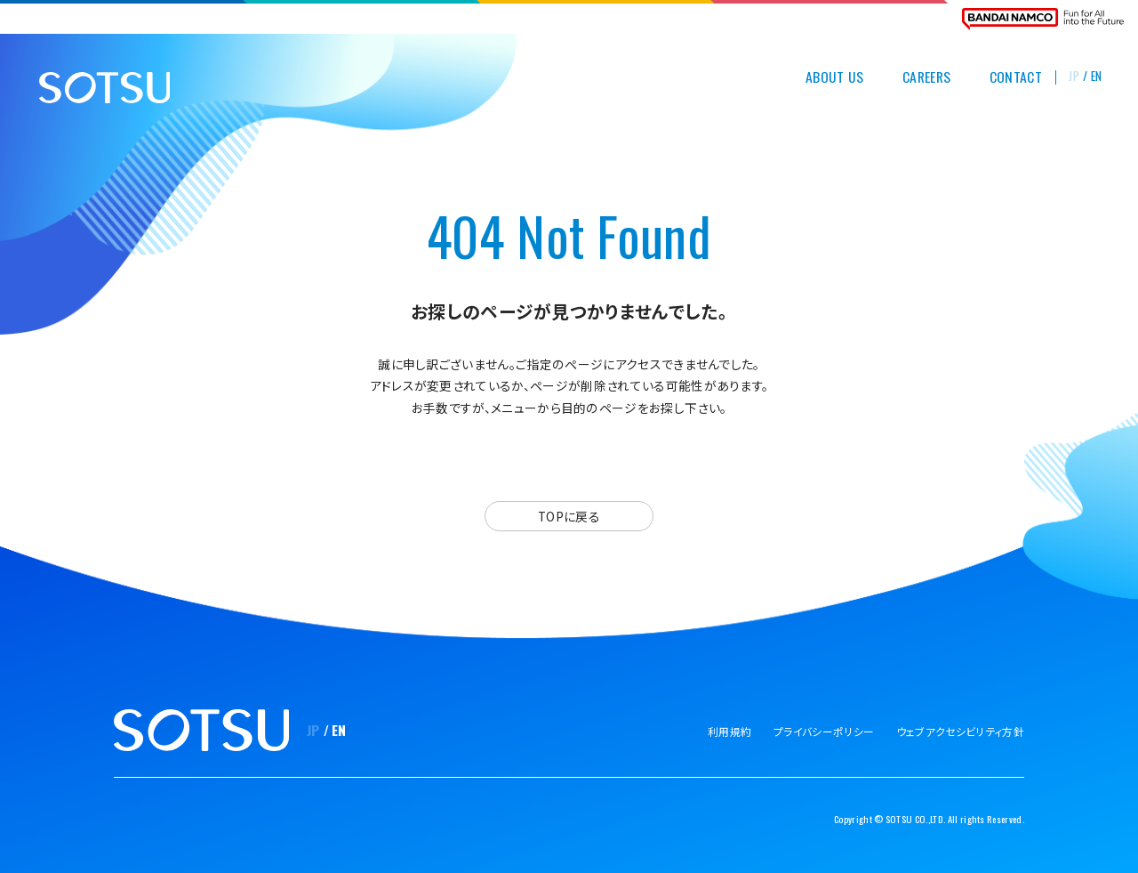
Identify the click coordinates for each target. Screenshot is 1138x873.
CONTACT (1016, 77)
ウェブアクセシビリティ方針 (960, 731)
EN (1096, 76)
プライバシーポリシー (823, 731)
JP (1074, 76)
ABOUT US (834, 77)
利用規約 (729, 731)
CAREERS (926, 77)
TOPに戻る (569, 516)
